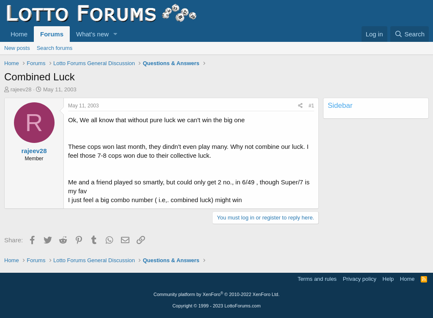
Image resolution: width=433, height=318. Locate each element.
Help (388, 279)
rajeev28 (21, 89)
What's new (92, 34)
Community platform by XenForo (216, 294)
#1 (311, 106)
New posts (17, 48)
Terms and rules (317, 279)
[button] (115, 34)
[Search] (409, 34)
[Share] (300, 106)
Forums (51, 34)
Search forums (55, 48)
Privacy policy (359, 279)
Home (19, 34)
